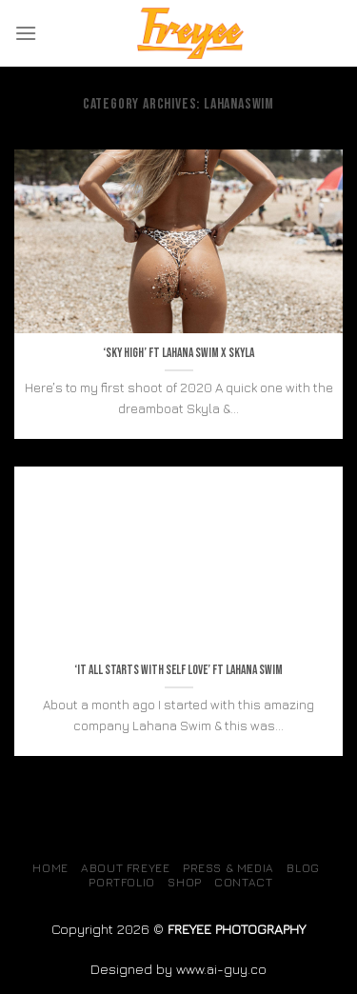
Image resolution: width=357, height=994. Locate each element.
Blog (303, 868)
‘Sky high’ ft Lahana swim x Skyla (178, 353)
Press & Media (228, 868)
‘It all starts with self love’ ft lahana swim (178, 670)
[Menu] (25, 33)
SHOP (184, 882)
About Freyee (125, 868)
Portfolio (122, 882)
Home (50, 868)
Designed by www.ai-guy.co (178, 969)
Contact (243, 882)
